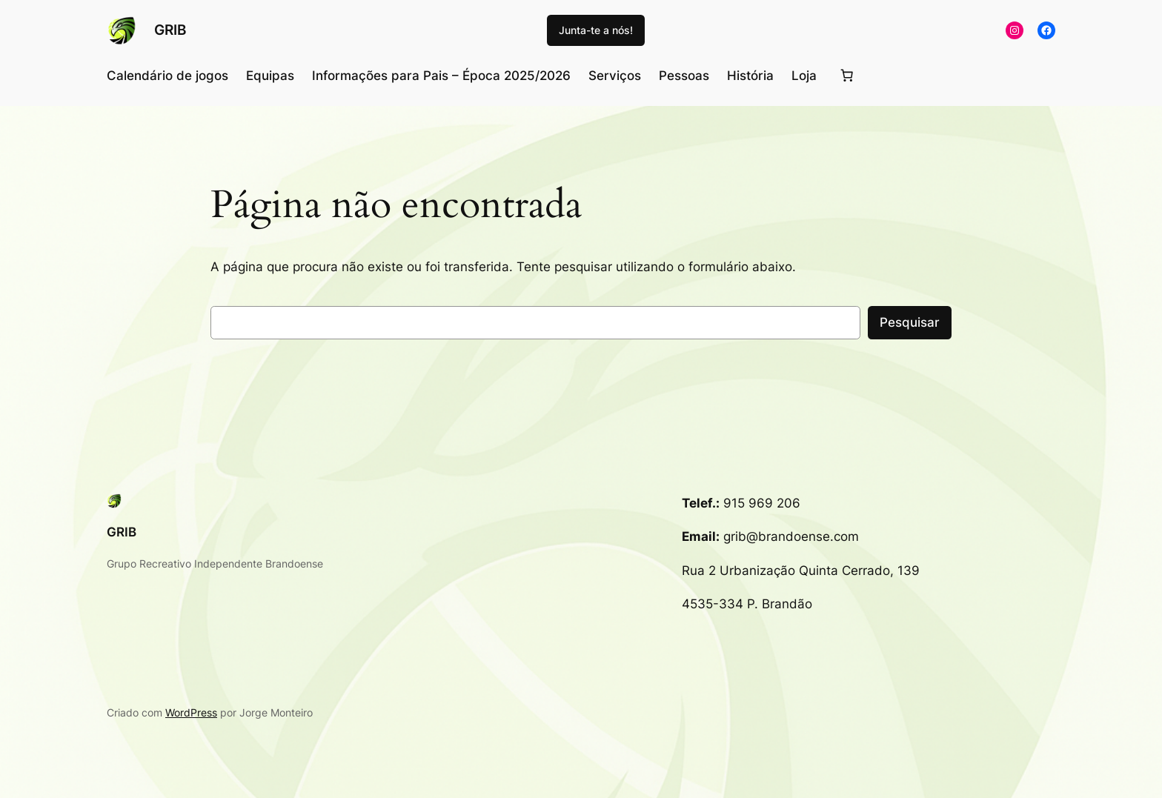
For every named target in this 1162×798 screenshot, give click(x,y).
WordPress (191, 712)
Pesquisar (910, 322)
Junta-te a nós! (596, 30)
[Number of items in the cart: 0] (846, 75)
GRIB (170, 30)
